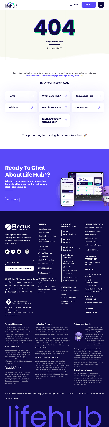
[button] (89, 5)
